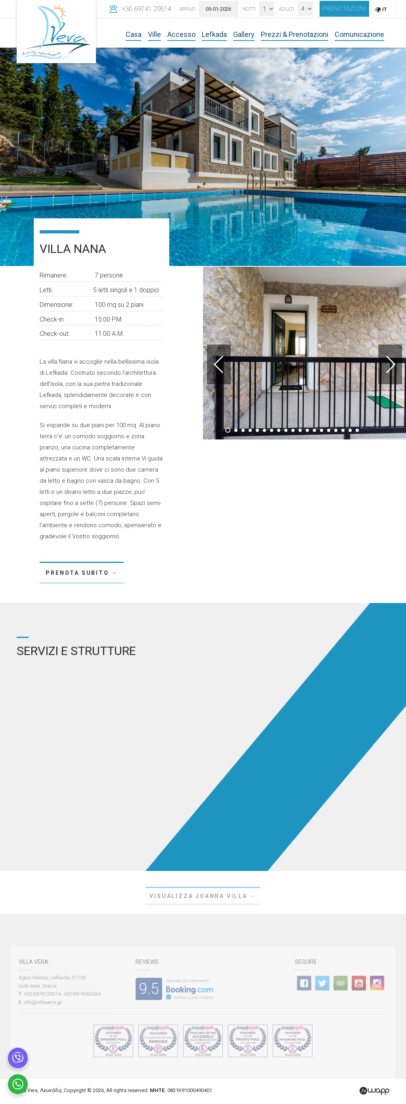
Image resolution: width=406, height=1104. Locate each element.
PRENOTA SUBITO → (82, 573)
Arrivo (187, 9)
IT (384, 9)
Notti (249, 9)
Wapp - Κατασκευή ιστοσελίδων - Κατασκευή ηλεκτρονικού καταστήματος (374, 1091)
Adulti (286, 9)
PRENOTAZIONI (344, 8)
